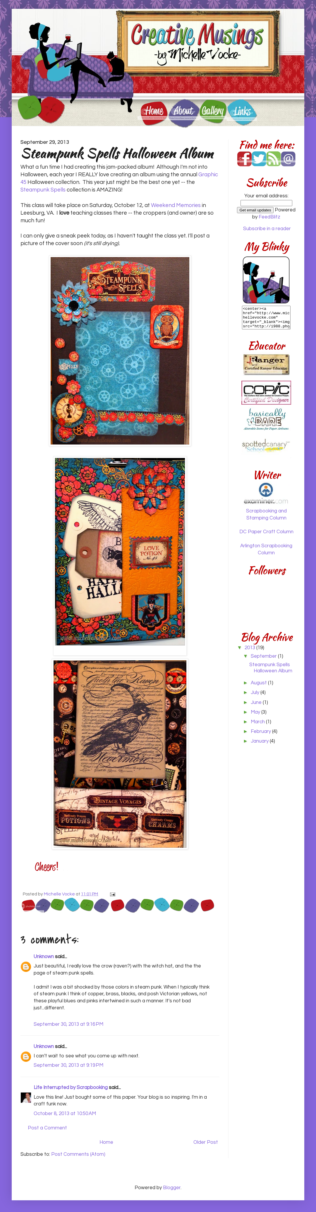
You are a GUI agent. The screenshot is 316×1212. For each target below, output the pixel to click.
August (259, 683)
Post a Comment (47, 1128)
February (261, 731)
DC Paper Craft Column (266, 531)
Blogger (172, 1187)
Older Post (205, 1142)
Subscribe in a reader (267, 228)
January (260, 741)
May (256, 712)
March (258, 721)
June (257, 702)
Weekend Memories (176, 205)
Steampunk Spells (43, 190)
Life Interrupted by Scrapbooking (71, 1087)
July (255, 692)
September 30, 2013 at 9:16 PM (68, 1024)
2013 (250, 647)
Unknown (44, 956)
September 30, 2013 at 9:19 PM (68, 1065)
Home (106, 1142)
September (264, 656)
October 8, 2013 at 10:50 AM (65, 1113)
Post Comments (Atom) (78, 1154)
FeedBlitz (269, 217)
